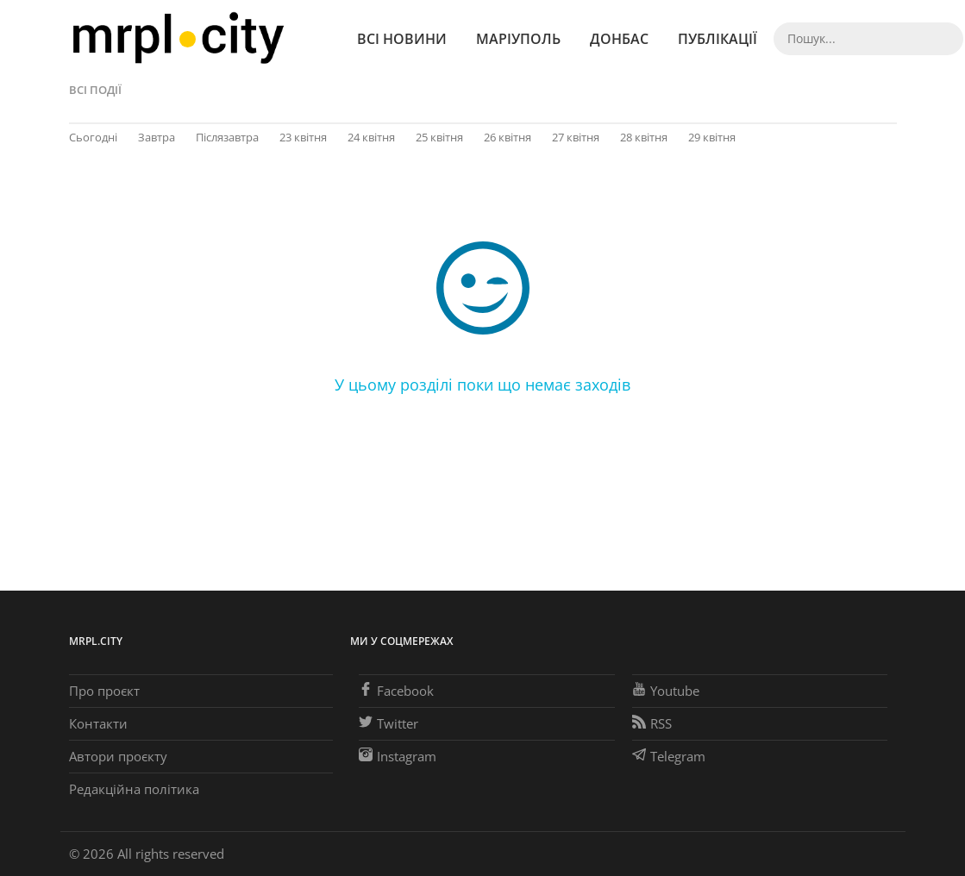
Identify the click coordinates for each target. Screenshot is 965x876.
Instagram (397, 756)
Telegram (668, 756)
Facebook (396, 690)
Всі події (95, 89)
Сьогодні (93, 137)
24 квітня (371, 137)
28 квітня (643, 137)
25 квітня (439, 137)
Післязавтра (227, 137)
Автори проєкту (118, 756)
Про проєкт (104, 690)
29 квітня (712, 137)
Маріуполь (518, 38)
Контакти (98, 723)
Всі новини (402, 38)
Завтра (156, 137)
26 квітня (507, 137)
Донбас (619, 38)
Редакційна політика (134, 789)
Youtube (665, 690)
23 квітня (303, 137)
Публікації (717, 38)
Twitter (388, 723)
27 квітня (575, 137)
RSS (652, 723)
